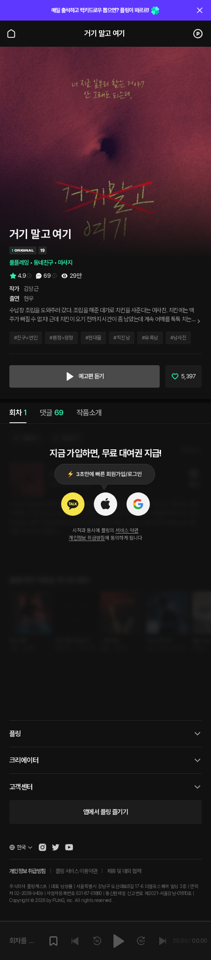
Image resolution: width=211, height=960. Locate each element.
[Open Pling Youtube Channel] (69, 847)
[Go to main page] (11, 33)
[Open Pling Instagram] (42, 847)
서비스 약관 (126, 530)
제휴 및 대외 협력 (124, 871)
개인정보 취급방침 (87, 538)
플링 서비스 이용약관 (76, 871)
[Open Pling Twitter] (55, 847)
